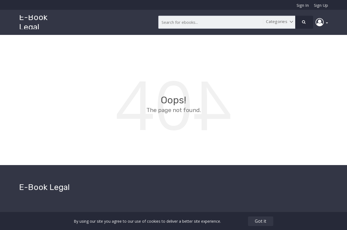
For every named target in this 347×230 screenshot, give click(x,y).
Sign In (303, 5)
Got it (260, 221)
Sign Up (321, 5)
